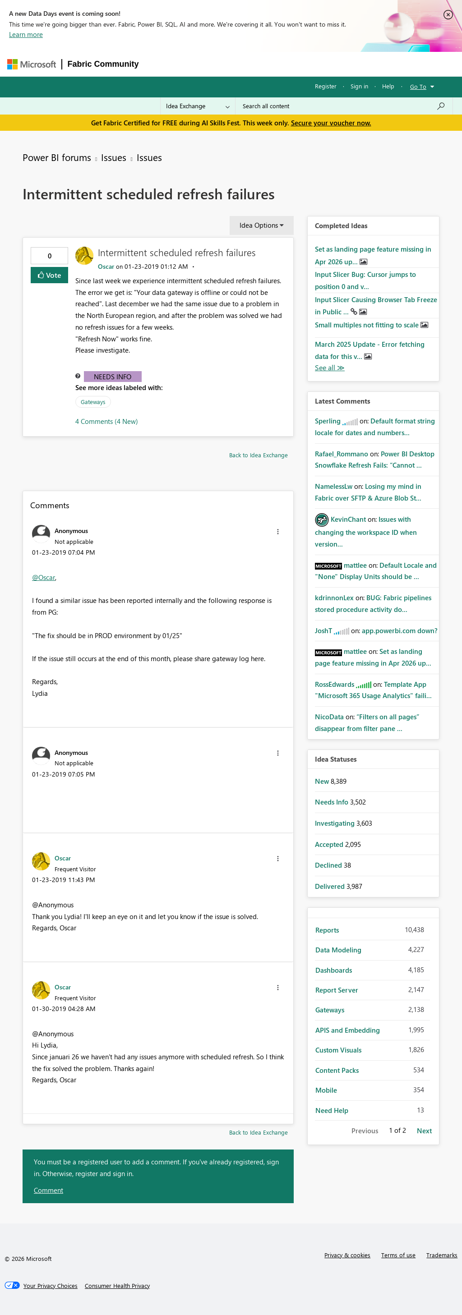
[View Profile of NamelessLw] (333, 486)
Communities (276, 64)
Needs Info (112, 376)
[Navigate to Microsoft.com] (31, 64)
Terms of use (398, 1255)
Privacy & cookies (347, 1255)
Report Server (336, 989)
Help (388, 86)
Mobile (326, 1089)
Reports (327, 929)
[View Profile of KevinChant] (348, 519)
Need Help (331, 1110)
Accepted (330, 844)
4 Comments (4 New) (106, 421)
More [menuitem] (347, 64)
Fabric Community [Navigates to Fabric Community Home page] (103, 64)
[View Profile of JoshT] (323, 630)
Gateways (93, 401)
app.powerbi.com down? (400, 630)
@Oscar (43, 577)
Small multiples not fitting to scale (367, 324)
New (323, 781)
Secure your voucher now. (331, 122)
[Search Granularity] (198, 106)
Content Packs (337, 1070)
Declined (329, 864)
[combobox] (344, 106)
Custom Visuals (338, 1049)
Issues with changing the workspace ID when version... (366, 531)
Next (424, 1130)
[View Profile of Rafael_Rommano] (341, 453)
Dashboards (333, 970)
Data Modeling (338, 949)
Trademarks (441, 1255)
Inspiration (199, 64)
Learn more (26, 34)
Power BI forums (57, 157)
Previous (364, 1130)
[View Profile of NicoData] (329, 716)
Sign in (359, 86)
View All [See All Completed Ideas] (330, 368)
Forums (159, 64)
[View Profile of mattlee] (355, 565)
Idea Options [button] (259, 225)
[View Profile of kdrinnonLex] (334, 597)
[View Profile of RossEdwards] (334, 684)
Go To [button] (418, 86)
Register (326, 86)
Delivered (330, 886)
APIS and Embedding (347, 1030)
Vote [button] (52, 275)
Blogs (317, 64)
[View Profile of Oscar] (106, 266)
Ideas (236, 64)
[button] (278, 531)
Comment (48, 1190)
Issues (113, 157)
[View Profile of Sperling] (328, 420)
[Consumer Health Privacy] (117, 1286)
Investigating (335, 823)
